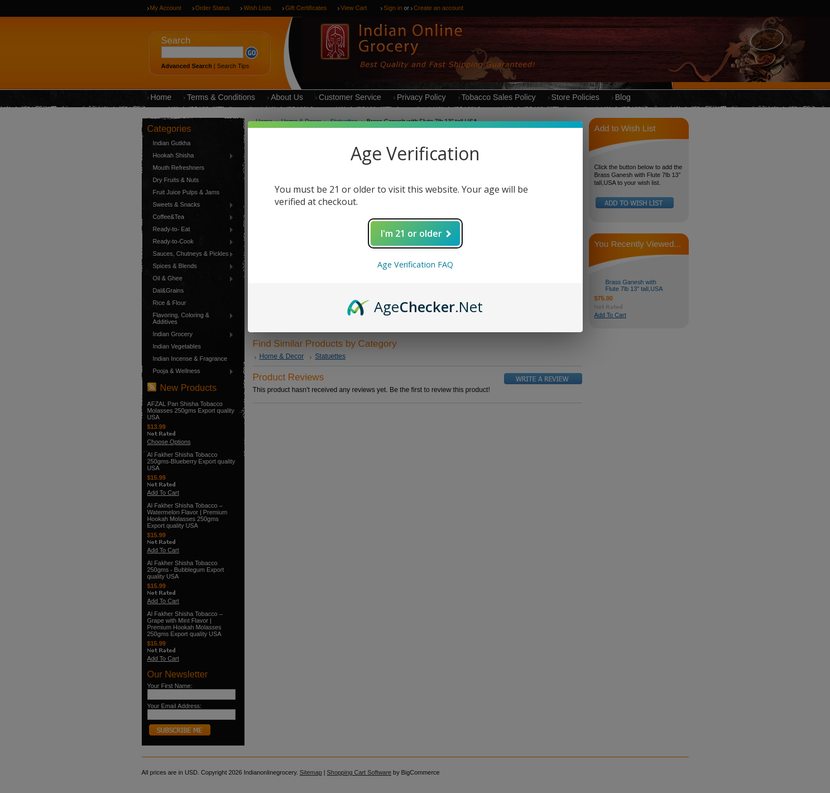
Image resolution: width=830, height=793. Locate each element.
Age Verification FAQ (415, 264)
